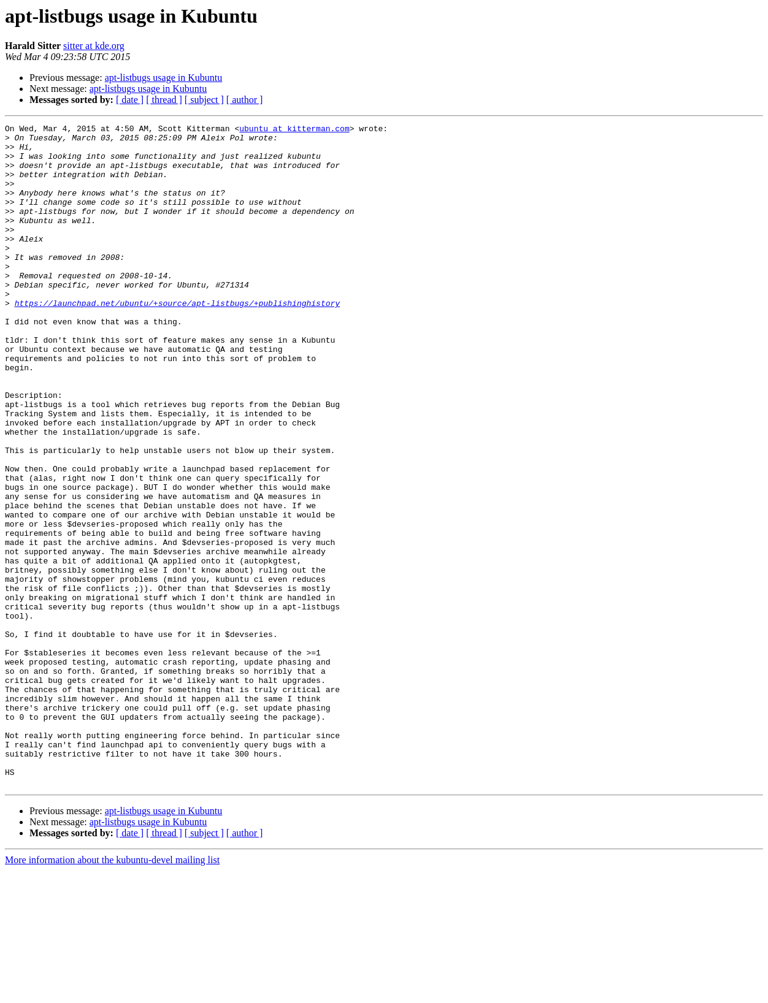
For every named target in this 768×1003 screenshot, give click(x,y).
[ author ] (244, 99)
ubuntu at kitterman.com (294, 129)
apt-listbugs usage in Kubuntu (164, 77)
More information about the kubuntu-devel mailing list (112, 992)
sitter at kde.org (94, 45)
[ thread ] (164, 99)
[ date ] (130, 99)
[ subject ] (204, 99)
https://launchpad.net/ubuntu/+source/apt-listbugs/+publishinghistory (177, 339)
